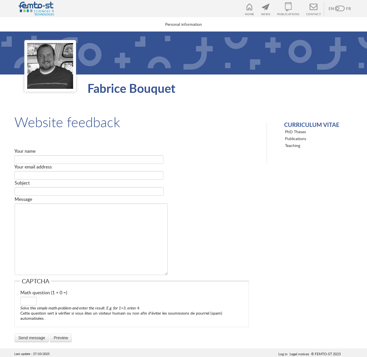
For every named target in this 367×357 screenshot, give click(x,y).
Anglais (334, 8)
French (345, 8)
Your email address (33, 167)
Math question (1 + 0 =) (43, 292)
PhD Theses (295, 131)
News (265, 14)
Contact (313, 14)
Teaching (292, 145)
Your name (25, 151)
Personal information (183, 24)
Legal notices (299, 354)
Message (23, 199)
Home (249, 14)
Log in (283, 354)
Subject (22, 183)
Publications (288, 14)
